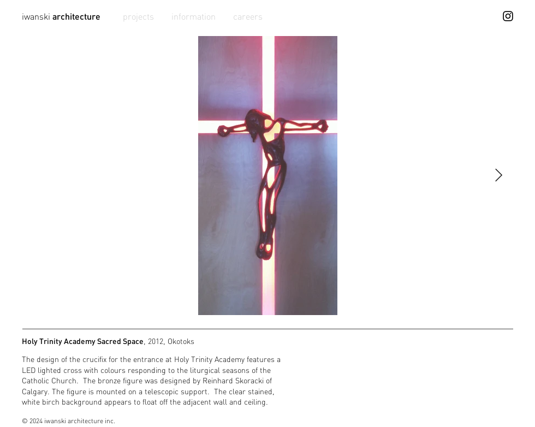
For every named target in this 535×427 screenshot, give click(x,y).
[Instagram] (508, 16)
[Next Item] (499, 175)
